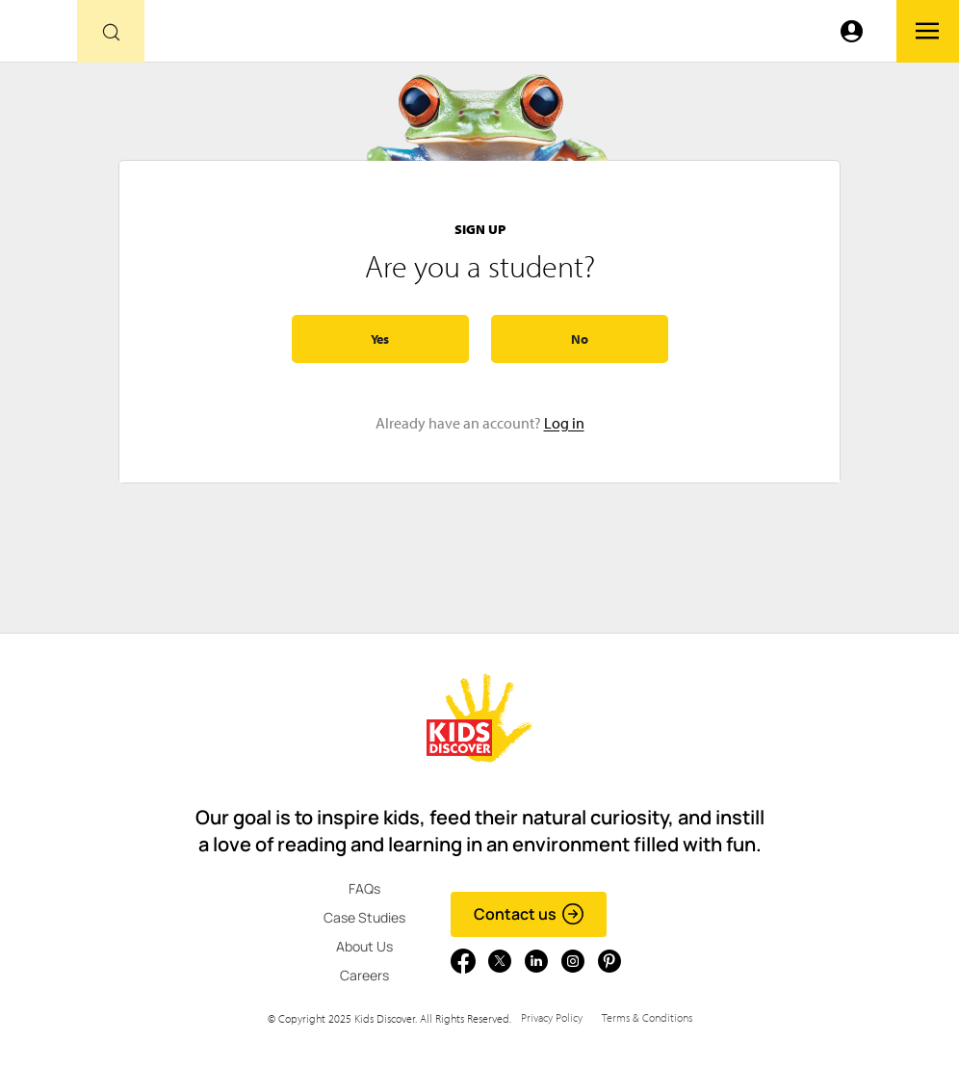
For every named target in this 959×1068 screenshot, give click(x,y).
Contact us (529, 913)
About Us (364, 946)
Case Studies (364, 917)
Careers (364, 975)
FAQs (364, 888)
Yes (380, 339)
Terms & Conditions (647, 1017)
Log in (564, 422)
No (579, 339)
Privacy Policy (552, 1017)
